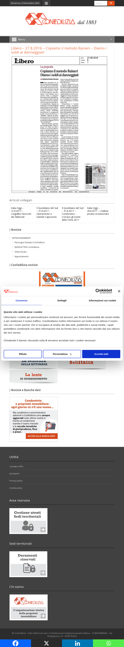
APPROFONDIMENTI (21, 238)
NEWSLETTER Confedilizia (27, 247)
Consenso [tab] (21, 300)
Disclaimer (14, 473)
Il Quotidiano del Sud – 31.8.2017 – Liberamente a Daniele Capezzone (47, 212)
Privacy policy (16, 480)
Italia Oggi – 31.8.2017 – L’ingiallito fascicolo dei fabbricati (21, 212)
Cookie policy (15, 487)
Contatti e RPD (16, 466)
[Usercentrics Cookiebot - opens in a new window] (98, 291)
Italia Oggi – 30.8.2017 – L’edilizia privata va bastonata (98, 210)
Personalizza (62, 354)
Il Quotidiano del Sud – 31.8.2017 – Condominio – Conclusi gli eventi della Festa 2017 (72, 213)
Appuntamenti (21, 256)
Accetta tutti (101, 354)
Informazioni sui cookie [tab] (102, 300)
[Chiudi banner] (119, 291)
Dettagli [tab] (62, 300)
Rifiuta (22, 354)
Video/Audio (21, 251)
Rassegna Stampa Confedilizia (30, 242)
